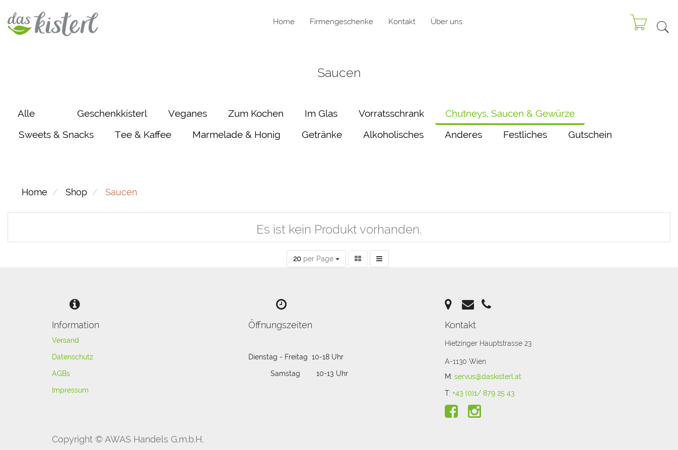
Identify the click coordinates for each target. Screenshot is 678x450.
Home (34, 192)
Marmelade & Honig (236, 134)
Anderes (463, 134)
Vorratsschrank (391, 113)
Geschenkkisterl (112, 113)
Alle (26, 113)
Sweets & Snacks (56, 134)
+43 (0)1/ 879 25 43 (483, 393)
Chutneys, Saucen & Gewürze (510, 113)
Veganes (187, 113)
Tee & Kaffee (143, 134)
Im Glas (321, 113)
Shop (76, 192)
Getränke (322, 134)
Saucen (121, 192)
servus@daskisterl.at (487, 376)
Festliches (525, 134)
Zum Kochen (256, 113)
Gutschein (590, 134)
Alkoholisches (393, 134)
